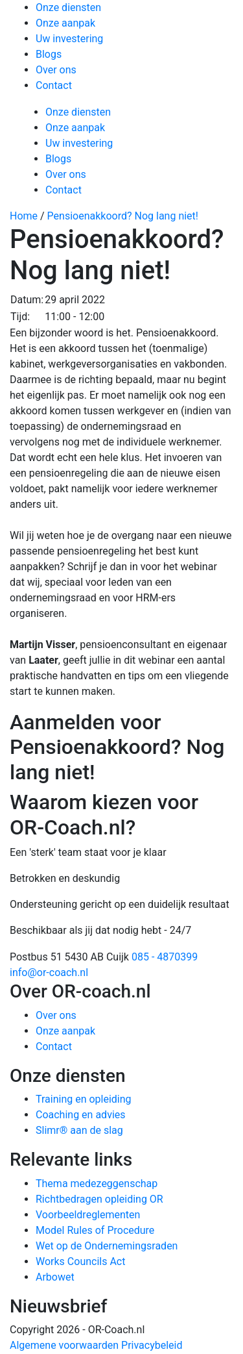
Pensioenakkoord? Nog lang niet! (122, 216)
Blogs (49, 54)
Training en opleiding (84, 1099)
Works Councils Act (80, 1261)
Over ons (56, 70)
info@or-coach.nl (49, 972)
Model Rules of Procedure (95, 1230)
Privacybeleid (151, 1345)
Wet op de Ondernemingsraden (107, 1246)
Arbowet (55, 1277)
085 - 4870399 (165, 957)
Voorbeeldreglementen (88, 1215)
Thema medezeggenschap (96, 1183)
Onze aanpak (65, 23)
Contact (54, 85)
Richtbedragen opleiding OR (99, 1199)
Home (24, 216)
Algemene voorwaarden (64, 1345)
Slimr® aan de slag (79, 1130)
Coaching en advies (81, 1115)
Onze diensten (68, 7)
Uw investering (69, 38)
